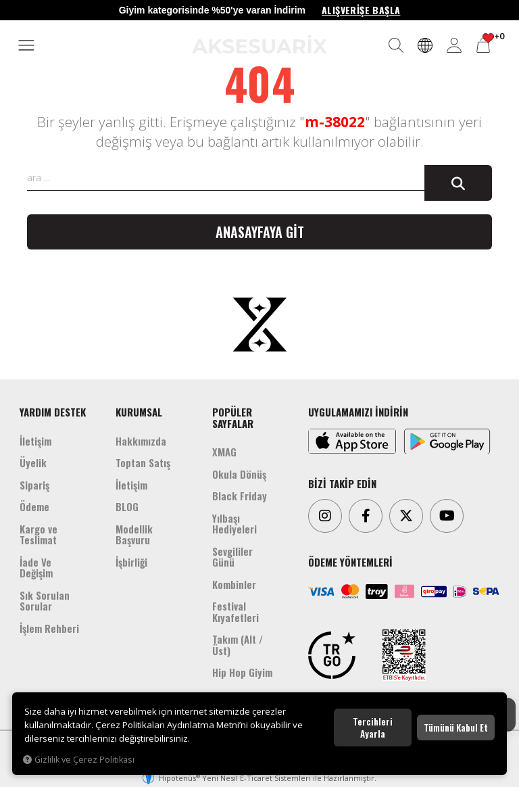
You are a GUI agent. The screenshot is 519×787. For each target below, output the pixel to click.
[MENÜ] (26, 45)
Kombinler (234, 584)
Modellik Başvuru (134, 534)
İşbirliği (131, 561)
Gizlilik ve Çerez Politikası (78, 759)
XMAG (224, 451)
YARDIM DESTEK (53, 411)
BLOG (127, 506)
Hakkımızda (141, 440)
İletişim (35, 440)
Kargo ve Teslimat (38, 534)
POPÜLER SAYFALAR (232, 417)
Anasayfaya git (260, 232)
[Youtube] (447, 516)
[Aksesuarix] (259, 44)
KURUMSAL (139, 411)
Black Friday (239, 495)
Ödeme (34, 506)
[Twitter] (406, 516)
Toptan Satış (143, 462)
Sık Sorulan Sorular (45, 601)
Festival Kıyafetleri (235, 611)
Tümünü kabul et (456, 727)
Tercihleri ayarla (373, 727)
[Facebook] (365, 516)
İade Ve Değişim (36, 567)
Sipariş (34, 484)
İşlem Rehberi (49, 628)
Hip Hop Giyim (242, 672)
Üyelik (33, 462)
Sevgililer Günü (232, 557)
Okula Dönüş (239, 474)
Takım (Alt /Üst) (237, 644)
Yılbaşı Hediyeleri (234, 523)
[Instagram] (325, 516)
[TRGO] (331, 655)
